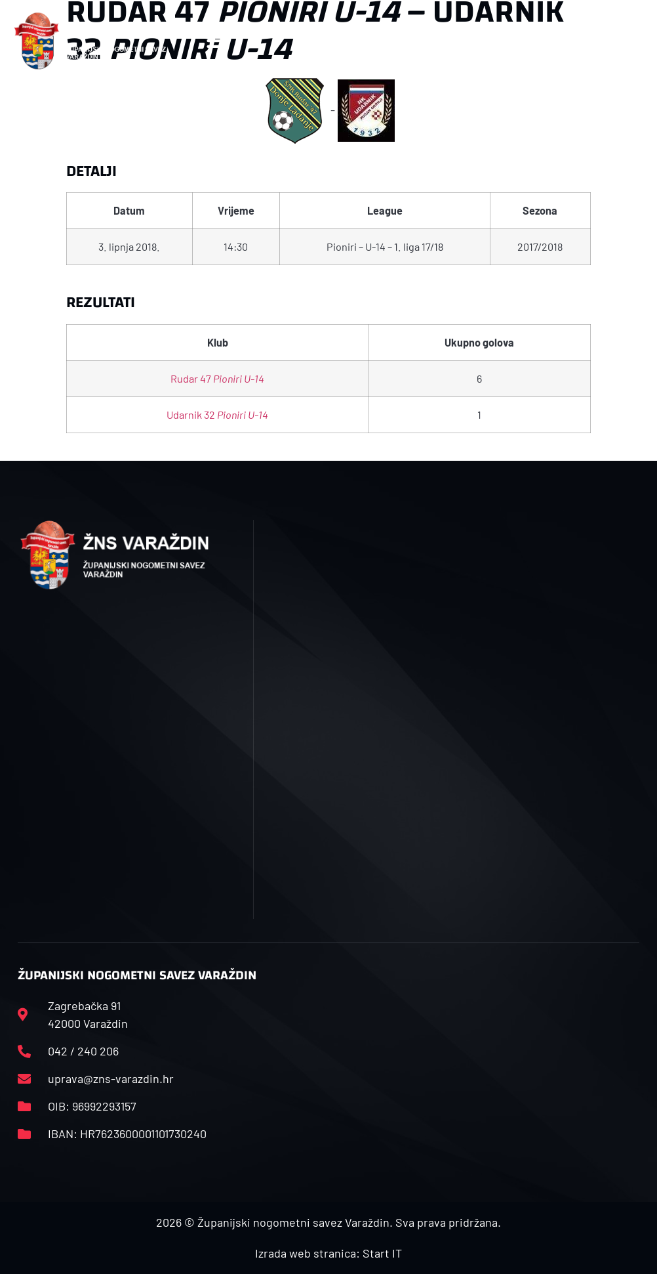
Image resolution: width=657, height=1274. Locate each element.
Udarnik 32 (217, 414)
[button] (216, 41)
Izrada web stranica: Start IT (328, 1253)
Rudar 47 (217, 378)
